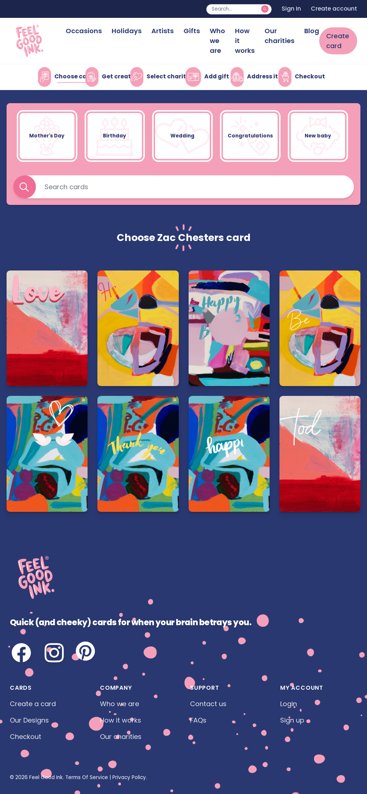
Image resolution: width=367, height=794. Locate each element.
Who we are (217, 40)
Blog (311, 30)
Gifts (192, 30)
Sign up (292, 720)
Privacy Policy (129, 777)
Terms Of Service (86, 777)
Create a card (33, 703)
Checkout (25, 736)
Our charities (279, 35)
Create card (337, 40)
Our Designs (29, 720)
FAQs (198, 720)
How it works (245, 40)
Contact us (208, 703)
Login (288, 703)
